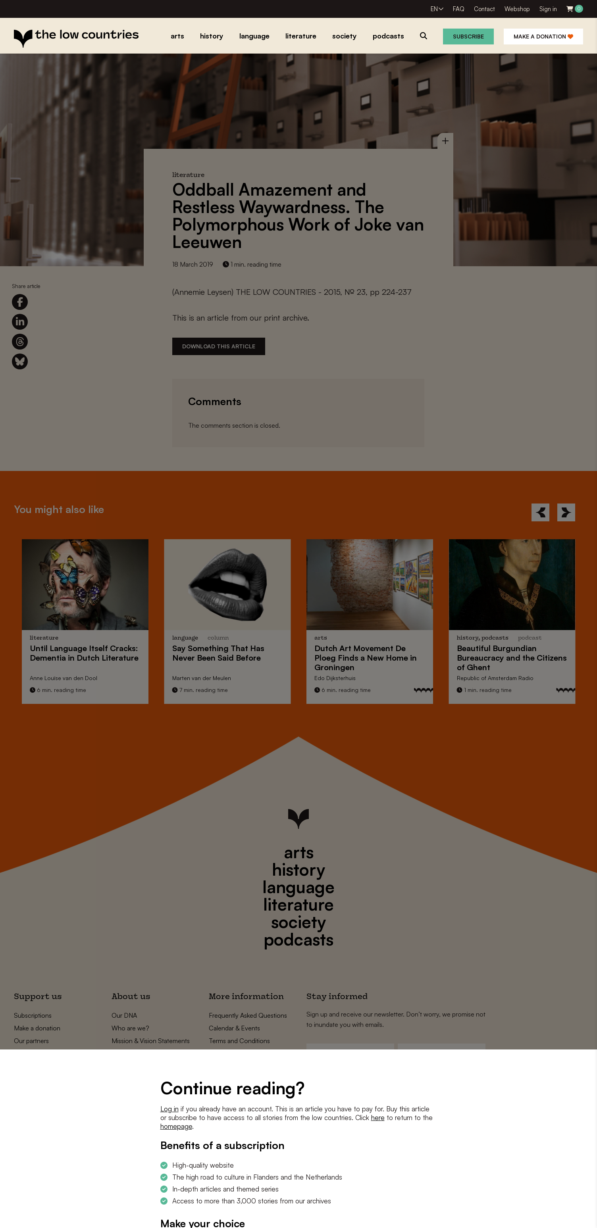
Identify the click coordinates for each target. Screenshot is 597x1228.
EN (434, 9)
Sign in (548, 9)
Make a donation (543, 36)
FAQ (458, 9)
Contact (484, 9)
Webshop (517, 9)
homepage (176, 1126)
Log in (169, 1109)
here (378, 1117)
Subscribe (468, 36)
